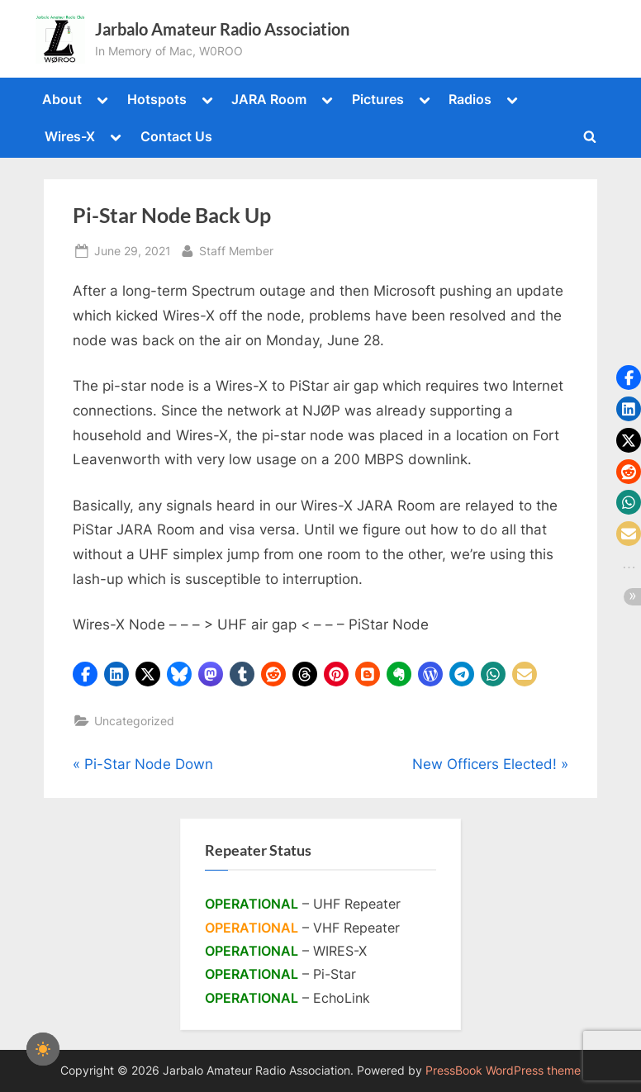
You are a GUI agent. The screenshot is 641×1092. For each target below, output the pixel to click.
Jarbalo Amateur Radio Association (222, 29)
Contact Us (176, 136)
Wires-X (70, 136)
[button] (85, 674)
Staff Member (236, 249)
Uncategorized (134, 721)
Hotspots (157, 99)
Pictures (378, 99)
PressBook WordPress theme (503, 1070)
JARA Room (268, 99)
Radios (470, 99)
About (62, 99)
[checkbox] (42, 1049)
